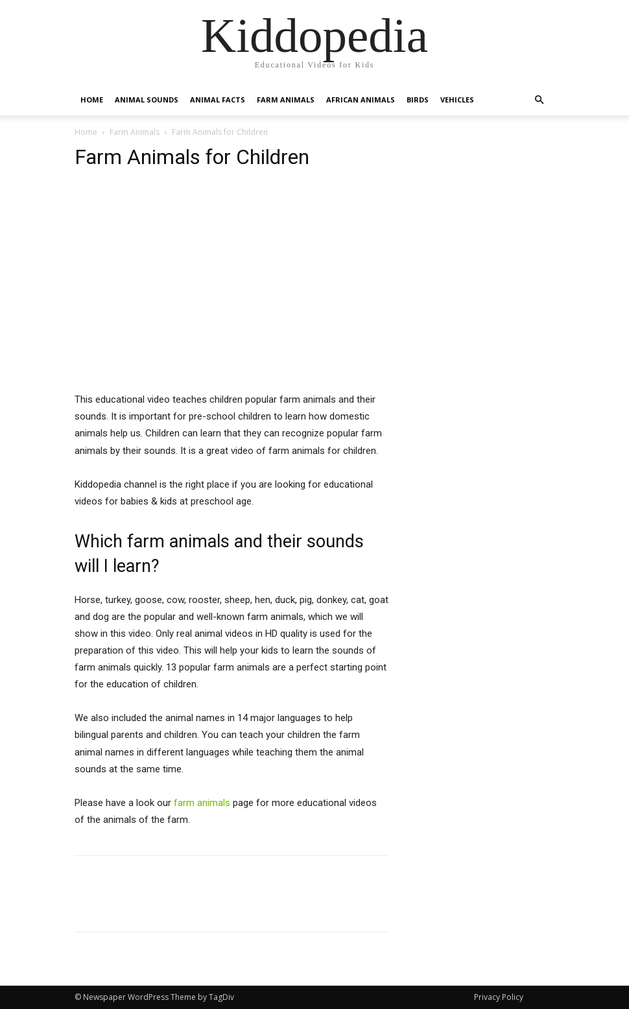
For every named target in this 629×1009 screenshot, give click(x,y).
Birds (418, 99)
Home (91, 99)
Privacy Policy (498, 997)
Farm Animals (285, 99)
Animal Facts (217, 99)
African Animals (360, 99)
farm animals (202, 803)
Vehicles (457, 99)
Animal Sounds (146, 99)
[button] (538, 100)
